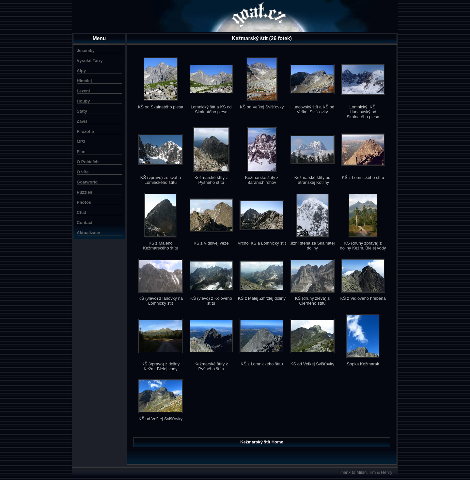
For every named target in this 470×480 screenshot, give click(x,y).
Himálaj (84, 80)
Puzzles (84, 192)
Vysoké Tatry (90, 60)
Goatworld (87, 182)
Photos (84, 202)
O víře (83, 171)
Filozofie (85, 131)
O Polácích (88, 161)
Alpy (81, 70)
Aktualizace (88, 232)
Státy (82, 111)
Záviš (82, 121)
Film (81, 151)
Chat (81, 212)
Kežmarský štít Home (261, 442)
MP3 (81, 141)
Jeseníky (86, 50)
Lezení (83, 90)
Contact (84, 222)
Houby (83, 101)
